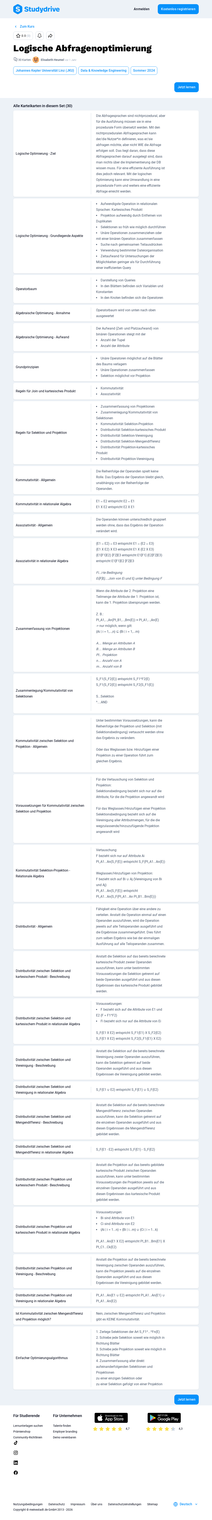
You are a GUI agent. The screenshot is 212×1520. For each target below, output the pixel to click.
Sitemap (152, 1504)
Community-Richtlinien (27, 1437)
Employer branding (65, 1431)
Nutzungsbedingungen (28, 1504)
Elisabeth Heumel (52, 59)
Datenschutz (56, 1504)
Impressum (78, 1504)
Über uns (96, 1504)
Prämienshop (21, 1431)
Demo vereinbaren (64, 1437)
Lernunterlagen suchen (28, 1425)
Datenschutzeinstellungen (124, 1504)
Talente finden (62, 1425)
